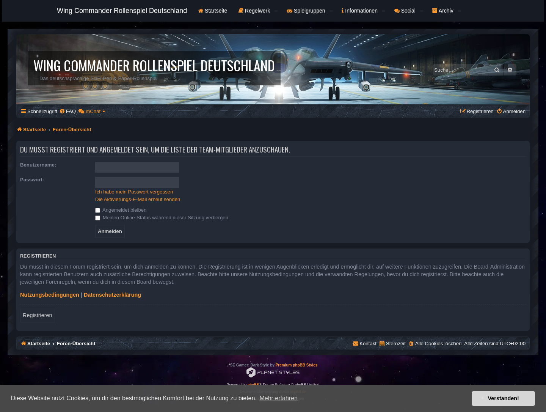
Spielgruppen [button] (310, 11)
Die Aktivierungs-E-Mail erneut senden (137, 199)
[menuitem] (67, 111)
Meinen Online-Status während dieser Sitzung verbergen (161, 217)
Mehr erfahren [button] (278, 398)
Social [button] (408, 11)
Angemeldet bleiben (121, 210)
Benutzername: (38, 165)
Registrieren (37, 315)
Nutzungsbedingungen (49, 295)
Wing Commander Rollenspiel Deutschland (122, 10)
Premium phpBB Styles (297, 365)
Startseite (212, 11)
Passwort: (32, 179)
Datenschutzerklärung (112, 295)
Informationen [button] (363, 11)
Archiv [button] (446, 11)
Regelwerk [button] (258, 11)
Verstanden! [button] (503, 398)
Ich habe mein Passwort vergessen (134, 192)
